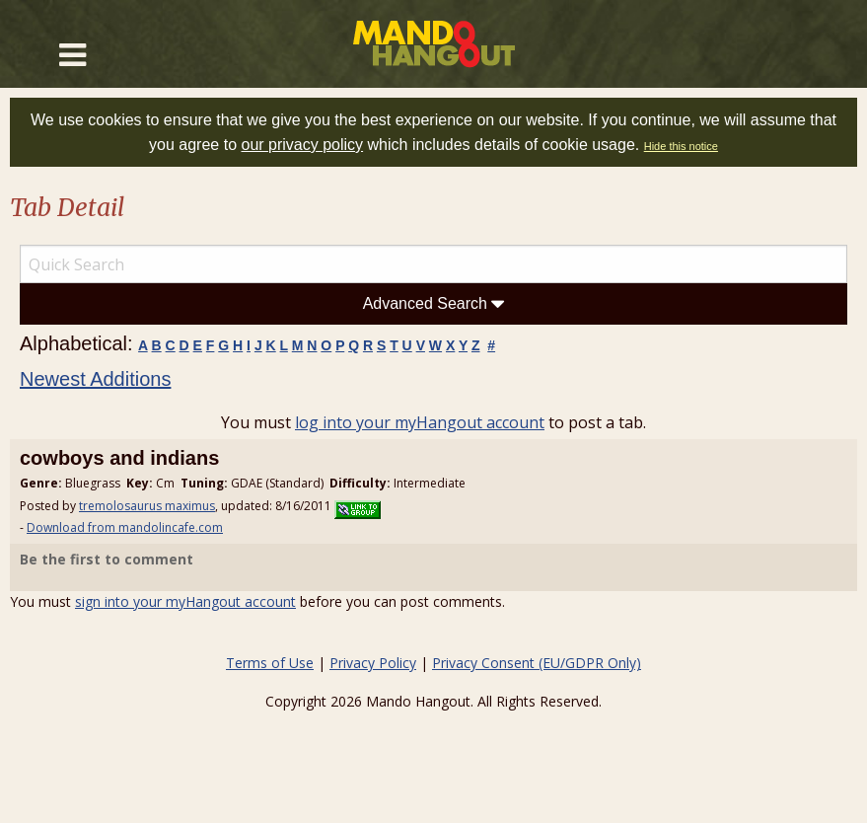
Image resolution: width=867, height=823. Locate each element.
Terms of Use (270, 662)
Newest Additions (95, 379)
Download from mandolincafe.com (125, 527)
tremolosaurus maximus (147, 505)
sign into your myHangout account (185, 601)
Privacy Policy (372, 662)
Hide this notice (681, 146)
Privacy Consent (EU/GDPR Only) (536, 662)
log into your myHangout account (419, 422)
